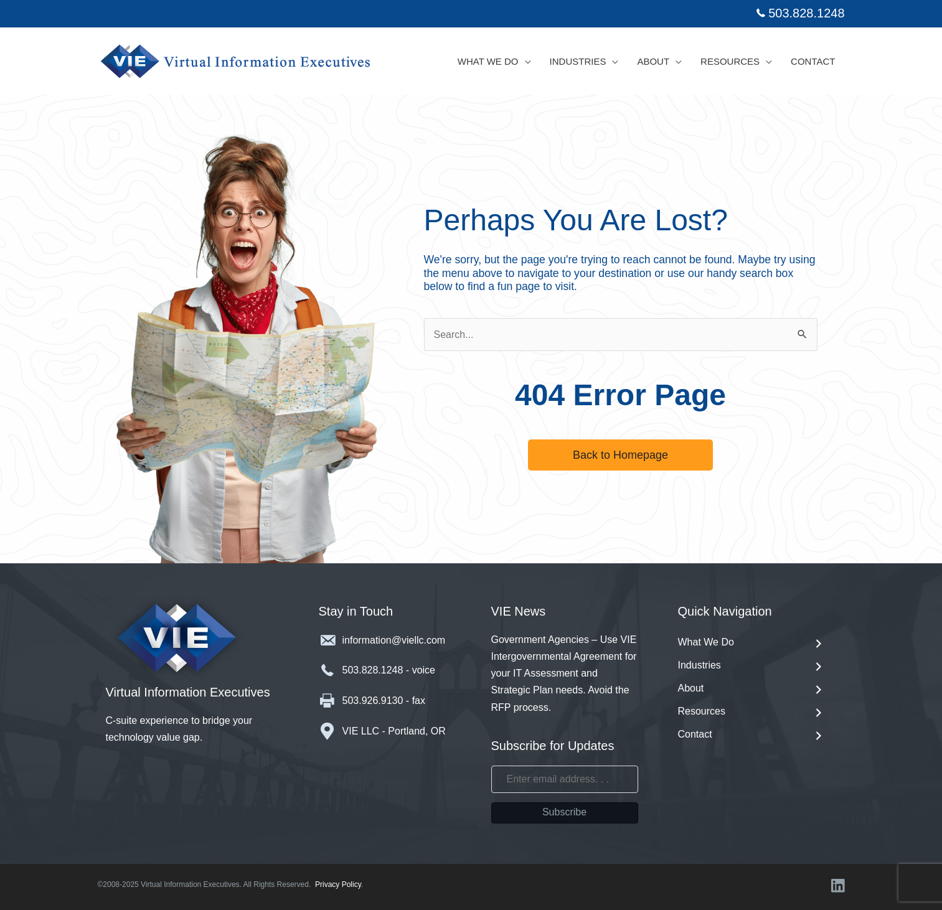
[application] (525, 61)
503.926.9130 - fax (383, 700)
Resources (751, 712)
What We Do (751, 643)
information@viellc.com (394, 640)
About (751, 689)
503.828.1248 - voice (388, 670)
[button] (620, 455)
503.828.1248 (806, 13)
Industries (751, 666)
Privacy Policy (338, 884)
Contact (751, 735)
